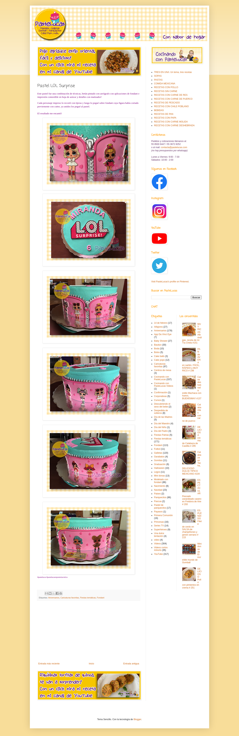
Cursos (157, 400)
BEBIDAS (159, 110)
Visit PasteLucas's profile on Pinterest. (170, 281)
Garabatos (159, 456)
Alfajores (158, 327)
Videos (157, 543)
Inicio (91, 663)
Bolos (157, 352)
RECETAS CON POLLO (166, 87)
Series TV (159, 525)
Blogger (137, 719)
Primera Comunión (163, 515)
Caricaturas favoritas (69, 598)
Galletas (158, 453)
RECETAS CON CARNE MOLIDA (171, 121)
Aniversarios (53, 598)
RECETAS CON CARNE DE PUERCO (173, 99)
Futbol (157, 449)
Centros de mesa (162, 370)
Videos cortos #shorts (161, 548)
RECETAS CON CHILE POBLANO (171, 106)
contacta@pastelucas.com (174, 147)
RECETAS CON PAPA (165, 117)
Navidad (158, 490)
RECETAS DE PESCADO (167, 102)
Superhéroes (160, 529)
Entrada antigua (131, 663)
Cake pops (159, 360)
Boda (156, 348)
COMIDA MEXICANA (164, 83)
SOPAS (158, 76)
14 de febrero (160, 323)
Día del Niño (160, 427)
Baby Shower (160, 341)
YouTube (158, 554)
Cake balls (159, 356)
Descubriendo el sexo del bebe (162, 405)
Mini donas (159, 475)
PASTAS (158, 80)
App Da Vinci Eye (162, 334)
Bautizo (158, 345)
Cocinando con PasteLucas (161, 378)
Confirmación (160, 392)
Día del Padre (161, 431)
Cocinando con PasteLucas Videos (163, 384)
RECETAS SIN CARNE (165, 91)
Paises (157, 493)
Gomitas (158, 460)
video (156, 540)
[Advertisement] (88, 631)
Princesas (159, 522)
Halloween (159, 468)
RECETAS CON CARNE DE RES (170, 95)
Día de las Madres (163, 417)
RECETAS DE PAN (163, 114)
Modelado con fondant (161, 480)
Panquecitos (160, 497)
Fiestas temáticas (88, 598)
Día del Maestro (162, 423)
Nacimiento (159, 486)
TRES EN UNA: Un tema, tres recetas (173, 72)
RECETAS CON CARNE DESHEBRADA (174, 125)
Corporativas (160, 396)
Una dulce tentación (159, 534)
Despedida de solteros (161, 411)
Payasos (158, 511)
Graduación (160, 464)
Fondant (100, 598)
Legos (157, 472)
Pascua (158, 501)
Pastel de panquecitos (160, 506)
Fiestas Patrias (161, 435)
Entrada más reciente (49, 663)
